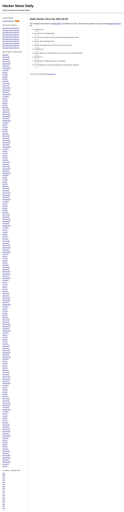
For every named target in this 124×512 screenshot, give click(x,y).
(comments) (36, 31)
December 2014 (6, 350)
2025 (4, 475)
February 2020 (6, 214)
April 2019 (5, 236)
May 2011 (5, 444)
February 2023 (6, 136)
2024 (4, 477)
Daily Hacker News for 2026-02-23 (11, 47)
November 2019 (6, 221)
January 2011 (6, 453)
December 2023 (6, 114)
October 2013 (6, 381)
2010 (4, 508)
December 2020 (6, 192)
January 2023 (6, 138)
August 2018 (6, 254)
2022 (4, 482)
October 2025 (6, 66)
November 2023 (6, 116)
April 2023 (5, 131)
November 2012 (6, 405)
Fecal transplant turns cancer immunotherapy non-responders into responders (56, 65)
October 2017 (6, 276)
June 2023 (5, 127)
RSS (17, 21)
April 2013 (5, 394)
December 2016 (6, 298)
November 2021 (6, 168)
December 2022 (6, 140)
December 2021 (6, 166)
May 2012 (5, 418)
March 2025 (5, 81)
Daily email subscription (8, 21)
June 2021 (5, 179)
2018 (4, 491)
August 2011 (6, 438)
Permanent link (50, 74)
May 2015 (5, 339)
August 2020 (6, 201)
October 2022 (6, 144)
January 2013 (6, 400)
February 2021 (6, 188)
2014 (4, 499)
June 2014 (5, 363)
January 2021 (6, 190)
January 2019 (6, 243)
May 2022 (5, 155)
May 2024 (5, 103)
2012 (4, 504)
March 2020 (5, 212)
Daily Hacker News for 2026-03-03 (11, 30)
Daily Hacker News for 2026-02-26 (11, 41)
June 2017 (5, 284)
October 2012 (6, 407)
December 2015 (6, 324)
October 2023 (6, 118)
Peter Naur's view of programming (44, 33)
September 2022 (7, 147)
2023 (4, 480)
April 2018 (5, 262)
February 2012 (6, 424)
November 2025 (6, 63)
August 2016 (6, 306)
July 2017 (5, 282)
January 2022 (6, 164)
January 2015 (6, 348)
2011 (4, 506)
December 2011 (6, 429)
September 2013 (7, 383)
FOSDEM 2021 (38, 49)
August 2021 (6, 175)
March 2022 (5, 160)
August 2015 (6, 333)
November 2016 (6, 300)
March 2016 (5, 317)
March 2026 (5, 55)
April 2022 (5, 157)
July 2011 (5, 440)
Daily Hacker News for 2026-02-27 (11, 39)
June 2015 (5, 337)
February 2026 (6, 57)
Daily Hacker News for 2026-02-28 (11, 37)
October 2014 (6, 354)
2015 (4, 497)
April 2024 (5, 105)
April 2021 (5, 184)
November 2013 (6, 378)
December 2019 (6, 219)
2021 (4, 484)
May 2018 (5, 260)
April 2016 (5, 315)
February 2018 (6, 267)
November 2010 (6, 457)
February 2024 (6, 109)
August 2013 (6, 385)
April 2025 (5, 79)
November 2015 (6, 326)
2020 (4, 486)
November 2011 (6, 431)
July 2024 (5, 98)
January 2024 (6, 111)
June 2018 (5, 258)
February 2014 (6, 372)
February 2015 (6, 346)
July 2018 (5, 256)
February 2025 (6, 83)
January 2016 (6, 322)
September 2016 (7, 304)
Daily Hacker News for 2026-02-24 (11, 45)
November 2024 (6, 90)
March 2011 (5, 449)
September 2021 (7, 173)
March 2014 (5, 370)
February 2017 (6, 293)
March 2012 (5, 422)
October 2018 (6, 249)
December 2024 (6, 87)
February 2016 (6, 319)
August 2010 (6, 464)
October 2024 (6, 92)
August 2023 (6, 122)
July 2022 (5, 151)
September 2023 (7, 120)
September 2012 (7, 409)
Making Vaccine (39, 29)
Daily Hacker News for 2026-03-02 (11, 32)
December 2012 (6, 403)
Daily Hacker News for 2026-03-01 (11, 34)
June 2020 (5, 206)
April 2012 (5, 420)
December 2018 (6, 245)
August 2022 (6, 149)
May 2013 (5, 392)
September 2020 (7, 199)
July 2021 (5, 177)
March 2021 (5, 186)
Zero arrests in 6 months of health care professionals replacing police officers (56, 37)
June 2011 (5, 442)
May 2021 (5, 182)
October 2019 (6, 223)
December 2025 (6, 61)
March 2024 (5, 107)
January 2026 (6, 59)
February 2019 (6, 241)
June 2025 (5, 74)
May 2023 (5, 129)
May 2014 (5, 365)
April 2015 (5, 341)
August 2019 (6, 227)
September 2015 (7, 330)
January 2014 (6, 374)
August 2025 (6, 70)
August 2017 (6, 280)
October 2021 (6, 171)
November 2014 (6, 352)
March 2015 (5, 343)
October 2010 (6, 459)
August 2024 (6, 96)
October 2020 (6, 197)
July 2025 (5, 72)
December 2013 (6, 376)
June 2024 (5, 101)
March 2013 (5, 396)
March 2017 (5, 291)
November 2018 (6, 247)
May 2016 (5, 313)
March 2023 (5, 133)
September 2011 (7, 435)
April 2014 (5, 368)
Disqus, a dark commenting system (44, 41)
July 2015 (5, 335)
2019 (4, 488)
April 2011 (5, 446)
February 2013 (6, 398)
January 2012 (6, 427)
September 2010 (7, 462)
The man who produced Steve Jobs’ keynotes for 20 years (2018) (53, 45)
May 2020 (5, 208)
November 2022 (6, 142)
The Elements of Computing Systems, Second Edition (50, 61)
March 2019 (5, 238)
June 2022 (5, 153)
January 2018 (6, 269)
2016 (4, 495)
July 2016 (5, 308)
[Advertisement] (70, 85)
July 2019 (5, 230)
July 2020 (5, 203)
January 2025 (6, 85)
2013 (4, 501)
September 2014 (7, 357)
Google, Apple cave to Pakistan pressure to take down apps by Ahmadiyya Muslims (58, 53)
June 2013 (5, 389)
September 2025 (7, 68)
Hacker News (57, 24)
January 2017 (6, 295)
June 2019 (5, 232)
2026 (4, 473)
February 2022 (6, 162)
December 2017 (6, 271)
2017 (4, 493)
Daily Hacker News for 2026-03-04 (11, 28)
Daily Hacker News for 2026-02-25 (11, 43)
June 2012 (5, 416)
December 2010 (6, 455)
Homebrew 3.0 (38, 57)
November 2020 (6, 195)
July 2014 (5, 361)
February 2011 (6, 451)
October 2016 (6, 302)
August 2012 (6, 411)
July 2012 (5, 414)
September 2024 (7, 94)
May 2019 (5, 234)
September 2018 (7, 252)
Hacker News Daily (18, 6)
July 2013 (5, 387)
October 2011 (6, 433)
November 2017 (6, 273)
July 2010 (5, 466)
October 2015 (6, 328)
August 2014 (6, 359)
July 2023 (5, 125)
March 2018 (5, 265)
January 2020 (6, 217)
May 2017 (5, 287)
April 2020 (5, 210)
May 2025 (5, 76)
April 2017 (5, 289)
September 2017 (7, 278)
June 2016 (5, 311)
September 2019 (7, 225)
